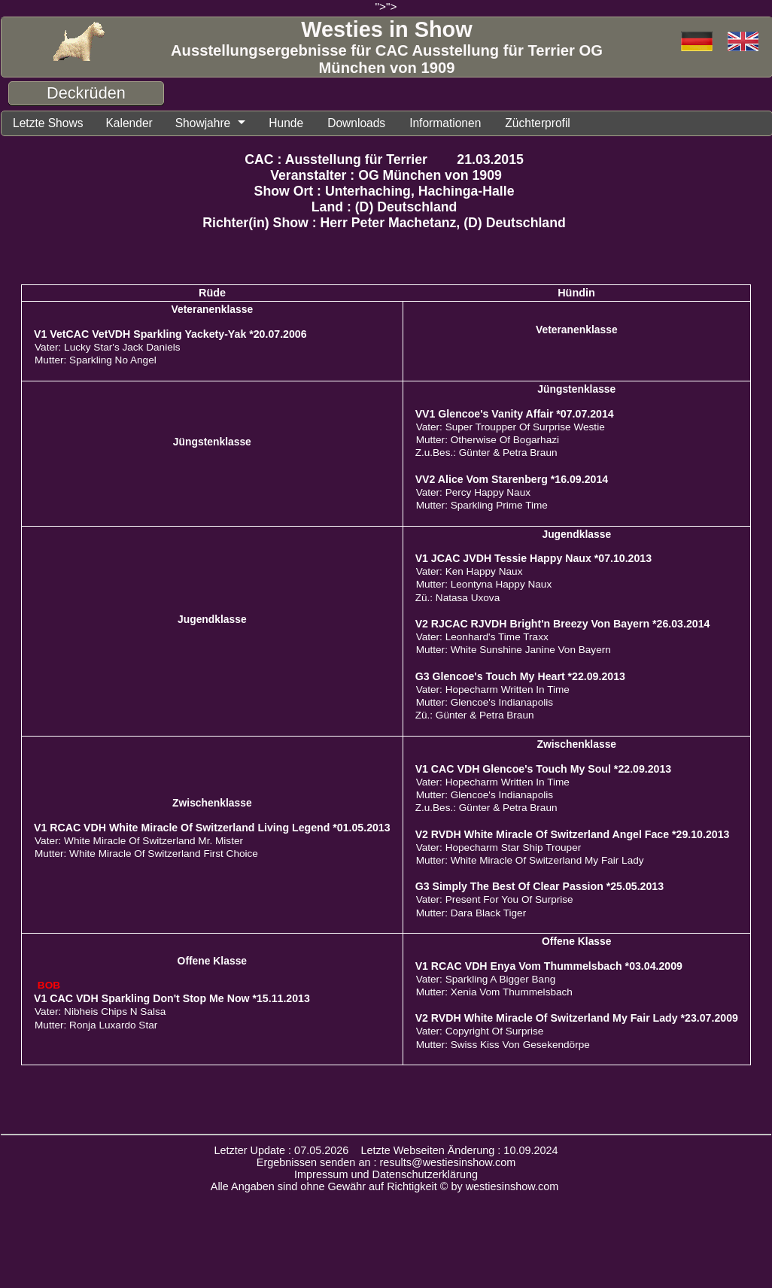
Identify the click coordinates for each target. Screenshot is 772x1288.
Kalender (140, 124)
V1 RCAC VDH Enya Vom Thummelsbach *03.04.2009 (548, 968)
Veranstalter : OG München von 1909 (386, 177)
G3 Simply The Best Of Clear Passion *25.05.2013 (539, 888)
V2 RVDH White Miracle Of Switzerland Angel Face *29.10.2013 (572, 837)
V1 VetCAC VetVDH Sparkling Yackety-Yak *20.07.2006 (170, 336)
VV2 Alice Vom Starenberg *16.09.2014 (512, 481)
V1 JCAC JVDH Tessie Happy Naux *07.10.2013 (533, 560)
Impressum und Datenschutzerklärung (386, 1177)
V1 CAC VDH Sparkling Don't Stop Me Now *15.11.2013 (172, 1001)
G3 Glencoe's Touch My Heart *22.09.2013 (520, 679)
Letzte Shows (52, 124)
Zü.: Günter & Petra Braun (474, 717)
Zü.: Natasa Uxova (457, 600)
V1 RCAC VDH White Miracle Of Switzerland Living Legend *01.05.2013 (212, 830)
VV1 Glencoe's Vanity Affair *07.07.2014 (514, 416)
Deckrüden (86, 93)
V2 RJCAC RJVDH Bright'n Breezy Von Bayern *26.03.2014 (562, 626)
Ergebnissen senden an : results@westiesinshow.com (386, 1165)
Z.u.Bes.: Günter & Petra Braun (486, 454)
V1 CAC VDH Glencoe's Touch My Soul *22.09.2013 (543, 771)
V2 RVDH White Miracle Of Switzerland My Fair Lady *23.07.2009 (576, 1020)
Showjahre (219, 124)
